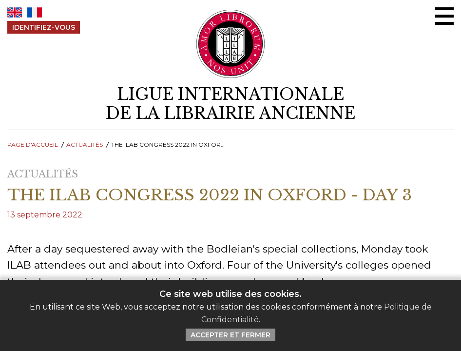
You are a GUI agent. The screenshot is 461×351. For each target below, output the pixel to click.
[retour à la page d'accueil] (230, 104)
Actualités (84, 144)
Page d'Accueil (32, 144)
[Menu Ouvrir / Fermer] (444, 16)
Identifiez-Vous (43, 27)
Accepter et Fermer (230, 335)
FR (34, 12)
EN (14, 12)
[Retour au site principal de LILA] (230, 44)
